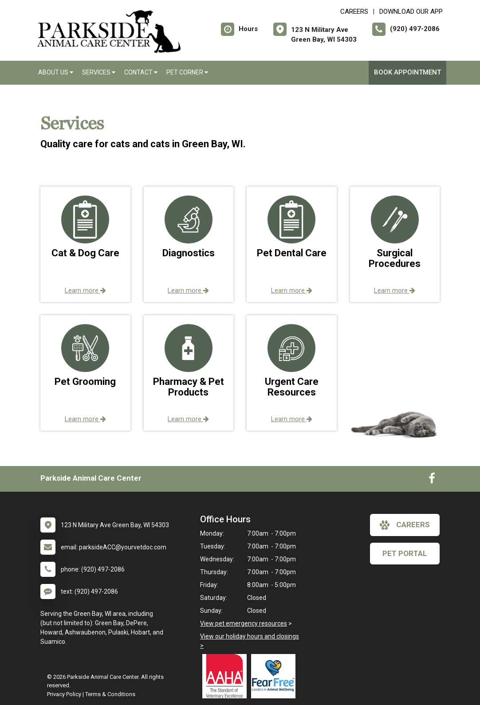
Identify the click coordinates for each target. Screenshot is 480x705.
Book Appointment (407, 72)
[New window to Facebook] (432, 480)
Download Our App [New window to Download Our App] (411, 12)
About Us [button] (55, 72)
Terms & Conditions (110, 694)
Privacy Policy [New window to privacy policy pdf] (64, 694)
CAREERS (354, 12)
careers (405, 525)
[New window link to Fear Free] (275, 676)
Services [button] (98, 72)
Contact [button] (140, 72)
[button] (85, 244)
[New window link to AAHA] (226, 676)
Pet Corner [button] (187, 72)
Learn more (85, 290)
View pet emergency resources (243, 623)
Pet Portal (404, 553)
